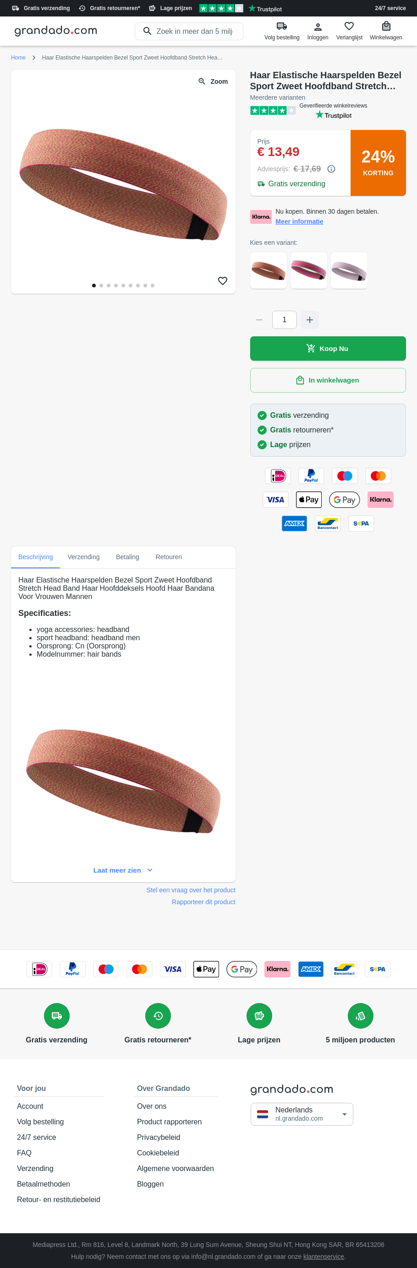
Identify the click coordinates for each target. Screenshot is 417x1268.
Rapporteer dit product (203, 902)
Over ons (175, 1106)
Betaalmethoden (58, 1184)
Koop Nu (328, 348)
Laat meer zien (123, 870)
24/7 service (390, 8)
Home (18, 57)
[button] (302, 1114)
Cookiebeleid (175, 1153)
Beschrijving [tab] (35, 557)
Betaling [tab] (127, 557)
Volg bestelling (58, 1122)
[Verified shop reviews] (240, 8)
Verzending (58, 1168)
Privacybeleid (175, 1137)
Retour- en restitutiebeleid (58, 1200)
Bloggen (175, 1184)
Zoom (213, 81)
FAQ (58, 1153)
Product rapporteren (175, 1122)
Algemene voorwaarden (175, 1168)
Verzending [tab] (83, 557)
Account (58, 1106)
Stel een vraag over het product (190, 890)
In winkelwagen (328, 380)
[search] (200, 31)
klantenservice (323, 1256)
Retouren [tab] (169, 557)
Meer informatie (299, 221)
